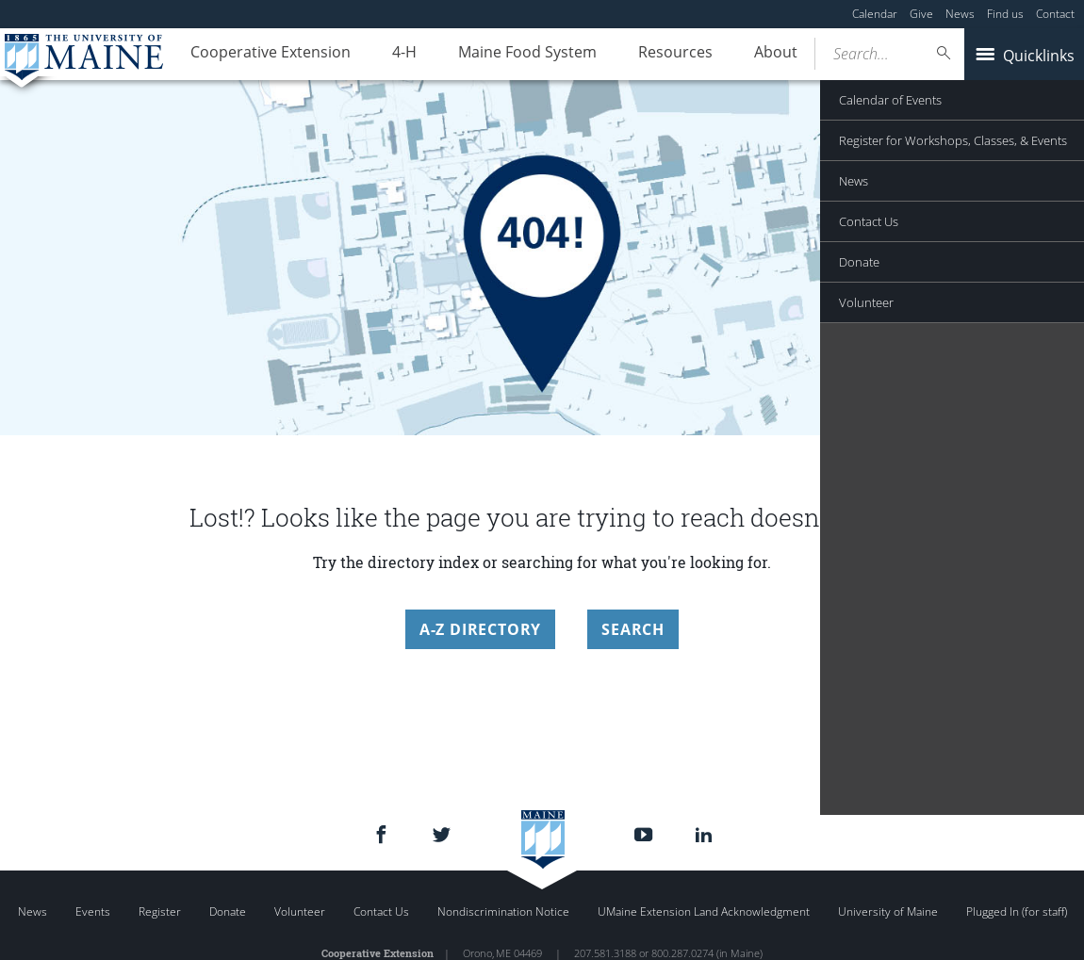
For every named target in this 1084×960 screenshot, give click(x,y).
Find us (1005, 14)
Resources (642, 54)
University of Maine (888, 911)
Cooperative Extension (266, 54)
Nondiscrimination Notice (503, 911)
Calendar (874, 14)
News (960, 14)
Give (921, 14)
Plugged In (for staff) (1016, 911)
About (733, 54)
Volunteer (299, 911)
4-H (390, 54)
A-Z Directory (480, 629)
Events (92, 911)
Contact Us (381, 911)
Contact (1055, 14)
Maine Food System (504, 54)
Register (160, 911)
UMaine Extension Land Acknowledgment (704, 911)
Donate (227, 911)
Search (633, 629)
